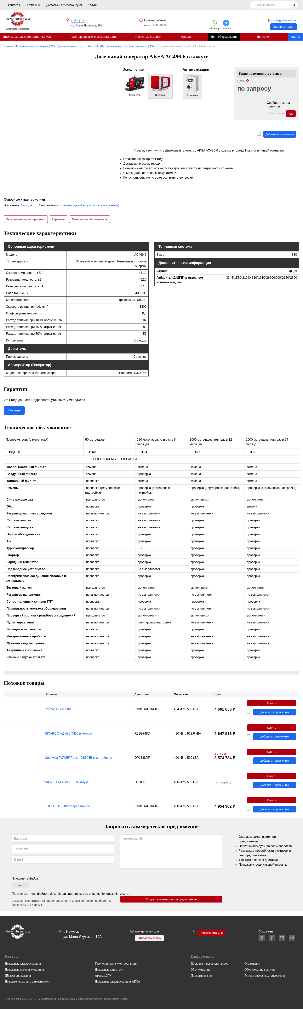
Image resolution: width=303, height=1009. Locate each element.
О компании (33, 5)
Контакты (14, 5)
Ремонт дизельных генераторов (264, 975)
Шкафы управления (18, 975)
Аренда (188, 37)
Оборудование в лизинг (259, 969)
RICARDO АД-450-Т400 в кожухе (68, 736)
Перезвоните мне (211, 933)
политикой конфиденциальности (49, 906)
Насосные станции (149, 37)
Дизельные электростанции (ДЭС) (27, 37)
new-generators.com (285, 20)
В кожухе (26, 205)
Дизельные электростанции (23, 963)
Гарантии (60, 219)
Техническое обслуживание (92, 219)
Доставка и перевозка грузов (64, 5)
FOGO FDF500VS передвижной (67, 811)
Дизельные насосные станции (24, 969)
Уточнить (14, 412)
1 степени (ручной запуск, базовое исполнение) (89, 205)
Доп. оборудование (226, 37)
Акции (295, 37)
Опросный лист (284, 26)
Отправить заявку (148, 938)
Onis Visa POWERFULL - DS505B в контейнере (78, 761)
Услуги (92, 5)
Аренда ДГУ (103, 975)
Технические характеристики (26, 219)
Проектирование (202, 975)
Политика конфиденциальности (73, 999)
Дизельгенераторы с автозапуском (27, 981)
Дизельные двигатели (109, 969)
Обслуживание (200, 969)
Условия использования (106, 999)
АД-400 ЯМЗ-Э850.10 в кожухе (67, 786)
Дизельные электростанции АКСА (117, 981)
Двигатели (267, 37)
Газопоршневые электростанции (93, 37)
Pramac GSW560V (58, 711)
